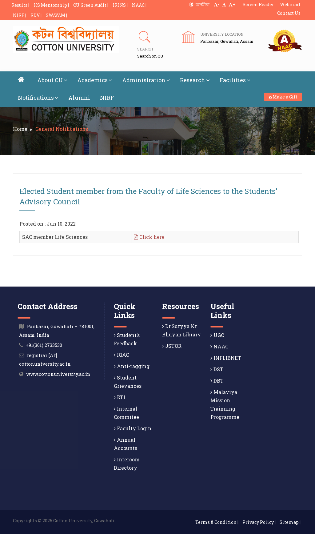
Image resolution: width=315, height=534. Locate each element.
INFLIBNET (225, 358)
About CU (52, 80)
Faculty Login (132, 428)
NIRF (107, 97)
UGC (217, 335)
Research (195, 80)
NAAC (219, 346)
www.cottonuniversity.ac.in (58, 374)
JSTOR (171, 346)
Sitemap (289, 522)
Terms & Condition (216, 522)
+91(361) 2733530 (44, 345)
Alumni (79, 97)
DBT (217, 380)
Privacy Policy (258, 522)
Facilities (235, 80)
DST (216, 369)
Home (20, 129)
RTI (119, 397)
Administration (146, 80)
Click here (149, 237)
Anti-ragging (132, 366)
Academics (94, 80)
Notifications (38, 97)
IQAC (121, 354)
